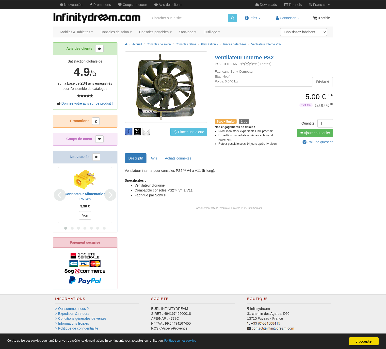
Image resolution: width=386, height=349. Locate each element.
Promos (100, 5)
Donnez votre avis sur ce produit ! (87, 103)
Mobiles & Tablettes (76, 32)
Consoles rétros (186, 44)
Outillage (212, 32)
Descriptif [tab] (136, 158)
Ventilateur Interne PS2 (266, 44)
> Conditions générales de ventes (80, 318)
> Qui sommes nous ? (72, 309)
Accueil (137, 44)
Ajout (315, 133)
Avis (168, 5)
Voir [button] (85, 215)
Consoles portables (155, 32)
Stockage (187, 32)
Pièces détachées (234, 44)
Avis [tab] (154, 158)
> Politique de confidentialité (76, 328)
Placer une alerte (189, 132)
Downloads (266, 5)
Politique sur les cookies (229, 341)
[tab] (322, 82)
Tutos (293, 5)
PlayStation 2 (209, 44)
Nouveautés (71, 5)
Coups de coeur (132, 5)
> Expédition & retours (72, 314)
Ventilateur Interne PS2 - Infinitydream (241, 208)
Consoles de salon (116, 32)
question (318, 142)
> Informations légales (72, 323)
